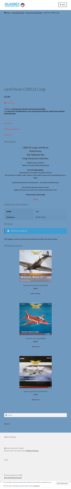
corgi (29, 111)
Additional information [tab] (12, 129)
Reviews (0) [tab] (8, 135)
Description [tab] (8, 123)
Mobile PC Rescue (32, 451)
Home (8, 13)
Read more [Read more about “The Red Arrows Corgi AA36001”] (35, 347)
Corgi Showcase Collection (19, 109)
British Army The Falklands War (17, 111)
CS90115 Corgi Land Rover (57, 111)
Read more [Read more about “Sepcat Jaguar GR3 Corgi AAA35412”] (35, 400)
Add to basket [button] (35, 293)
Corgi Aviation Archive (18, 13)
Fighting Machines (10, 113)
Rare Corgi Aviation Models (34, 13)
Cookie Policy (36, 486)
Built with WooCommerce (13, 478)
